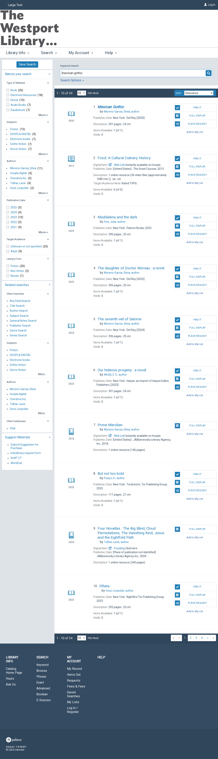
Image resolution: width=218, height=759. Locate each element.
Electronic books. (20, 139)
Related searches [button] (17, 285)
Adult (14, 251)
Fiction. (14, 129)
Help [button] (111, 52)
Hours (10, 678)
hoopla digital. (18, 173)
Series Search (18, 335)
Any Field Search (20, 300)
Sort (178, 93)
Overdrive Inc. (18, 178)
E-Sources (43, 700)
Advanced (43, 688)
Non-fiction (18, 270)
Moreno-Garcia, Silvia (23, 168)
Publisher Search (20, 325)
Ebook (15, 100)
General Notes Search (23, 320)
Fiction (15, 266)
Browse (41, 671)
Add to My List (194, 132)
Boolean (42, 694)
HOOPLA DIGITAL (20, 134)
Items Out (74, 674)
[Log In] (205, 4)
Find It (188, 107)
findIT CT (16, 458)
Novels (15, 275)
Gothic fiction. (18, 144)
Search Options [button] (72, 80)
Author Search (19, 310)
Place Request (191, 123)
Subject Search (19, 315)
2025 (14, 207)
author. (122, 111)
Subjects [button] (12, 122)
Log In (211, 4)
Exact (40, 682)
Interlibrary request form (26, 453)
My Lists (73, 702)
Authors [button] (11, 161)
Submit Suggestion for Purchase (25, 446)
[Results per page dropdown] (81, 93)
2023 (14, 217)
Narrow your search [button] (18, 74)
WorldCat (16, 463)
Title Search (17, 306)
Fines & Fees (76, 686)
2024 (14, 212)
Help (101, 657)
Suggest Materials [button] (17, 437)
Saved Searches (73, 694)
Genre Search (18, 330)
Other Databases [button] (16, 421)
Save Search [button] (27, 64)
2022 (14, 222)
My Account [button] (81, 52)
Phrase (41, 676)
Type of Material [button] (16, 82)
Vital (12, 428)
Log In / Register (73, 710)
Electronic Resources (24, 95)
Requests (73, 680)
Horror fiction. (18, 149)
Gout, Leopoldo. (19, 188)
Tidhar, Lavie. (18, 183)
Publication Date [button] (16, 200)
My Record (74, 669)
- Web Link (117, 164)
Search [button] (49, 52)
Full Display (190, 115)
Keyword (42, 665)
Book (14, 90)
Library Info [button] (17, 52)
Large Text (15, 5)
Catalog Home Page (14, 671)
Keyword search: (70, 65)
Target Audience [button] (16, 239)
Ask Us (11, 684)
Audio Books (19, 104)
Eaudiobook (18, 110)
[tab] (27, 73)
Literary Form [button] (14, 258)
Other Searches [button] (15, 293)
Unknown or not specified (26, 246)
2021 (14, 227)
